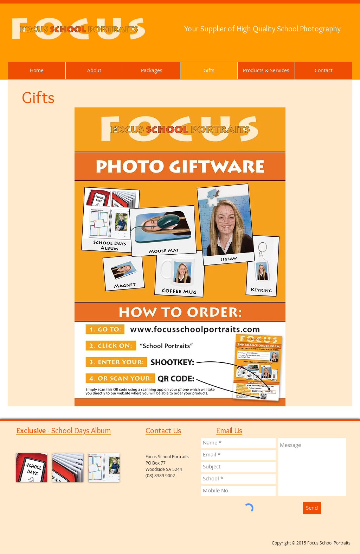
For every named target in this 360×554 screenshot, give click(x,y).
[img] (31, 467)
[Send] (312, 508)
